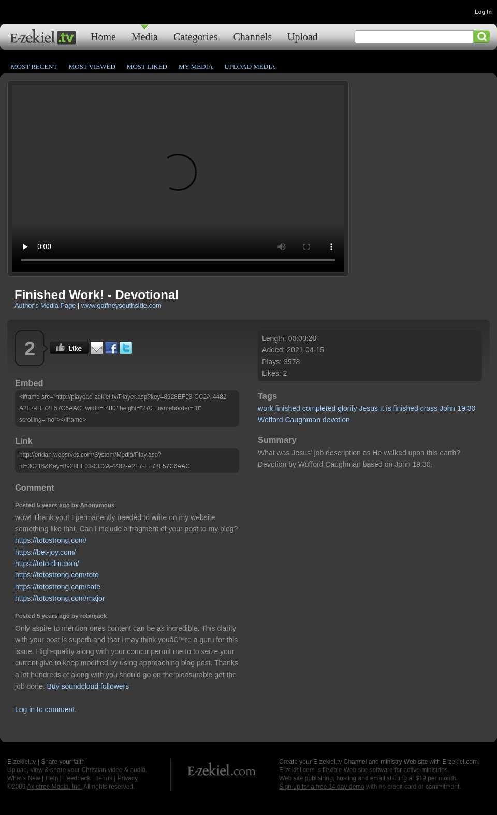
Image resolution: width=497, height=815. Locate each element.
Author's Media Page (45, 305)
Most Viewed (92, 66)
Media (144, 36)
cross (428, 408)
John (447, 408)
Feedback (77, 778)
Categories (195, 36)
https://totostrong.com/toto (57, 575)
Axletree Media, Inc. (54, 786)
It (382, 408)
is (388, 408)
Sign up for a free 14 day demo (321, 786)
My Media (196, 66)
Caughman (302, 420)
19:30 (466, 408)
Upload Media (249, 66)
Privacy (128, 778)
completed (319, 408)
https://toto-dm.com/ (47, 563)
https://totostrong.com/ (51, 540)
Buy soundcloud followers (88, 686)
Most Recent (34, 66)
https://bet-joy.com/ (45, 552)
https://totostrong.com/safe (57, 587)
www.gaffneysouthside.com (121, 305)
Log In (483, 12)
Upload (302, 36)
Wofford (270, 420)
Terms (103, 778)
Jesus (368, 408)
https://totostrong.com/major (60, 598)
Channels (252, 36)
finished (287, 408)
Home (103, 36)
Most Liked (147, 66)
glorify (347, 408)
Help (51, 778)
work (265, 408)
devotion (336, 420)
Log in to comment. (46, 709)
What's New (23, 778)
